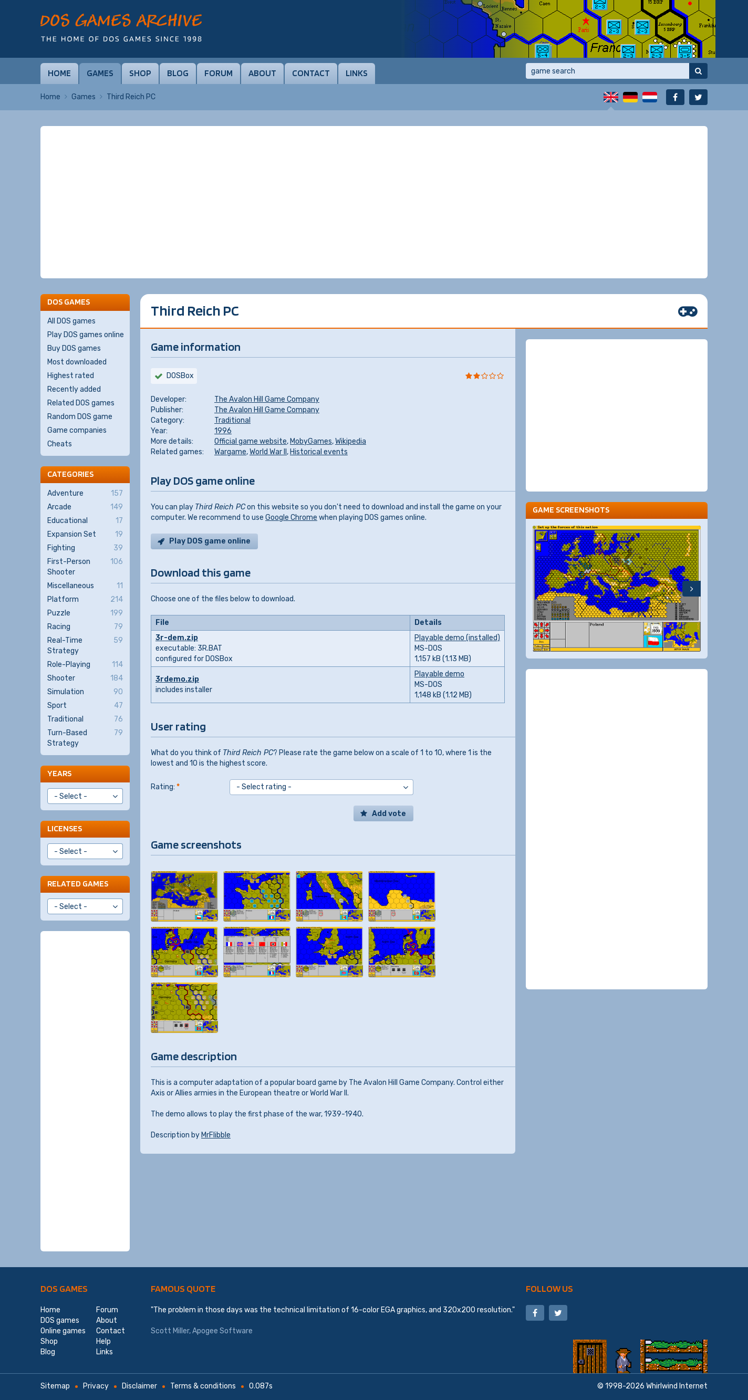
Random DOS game (79, 416)
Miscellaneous (85, 586)
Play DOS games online (85, 334)
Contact (311, 73)
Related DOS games (81, 403)
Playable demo (439, 674)
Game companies (77, 430)
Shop (140, 73)
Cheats (59, 444)
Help (103, 1341)
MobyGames (311, 441)
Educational (85, 521)
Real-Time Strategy (85, 645)
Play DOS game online (210, 541)
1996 (223, 430)
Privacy (96, 1386)
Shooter (85, 678)
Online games (63, 1330)
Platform (85, 599)
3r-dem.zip (176, 637)
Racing (85, 627)
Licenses (64, 828)
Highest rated (70, 375)
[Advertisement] (374, 202)
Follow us (549, 1288)
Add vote (389, 813)
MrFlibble (216, 1135)
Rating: (165, 786)
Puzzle (85, 613)
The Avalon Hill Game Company (266, 399)
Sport (85, 706)
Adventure (85, 493)
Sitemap (55, 1386)
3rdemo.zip (177, 679)
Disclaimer (139, 1386)
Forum (218, 73)
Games (100, 73)
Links (357, 73)
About (262, 73)
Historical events (319, 451)
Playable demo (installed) (457, 637)
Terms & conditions (203, 1386)
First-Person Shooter (85, 567)
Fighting (85, 548)
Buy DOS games (74, 348)
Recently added (74, 389)
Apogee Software (222, 1330)
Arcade (85, 507)
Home (59, 73)
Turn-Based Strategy (85, 738)
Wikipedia (350, 441)
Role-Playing (85, 665)
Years (59, 773)
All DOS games (71, 321)
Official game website (250, 441)
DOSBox (180, 375)
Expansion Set (85, 534)
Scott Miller (170, 1330)
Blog (178, 73)
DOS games (64, 1288)
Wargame (230, 451)
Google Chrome (291, 517)
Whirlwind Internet (677, 1386)
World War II (268, 451)
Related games (77, 884)
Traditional (232, 420)
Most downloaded (77, 362)
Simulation (85, 692)
